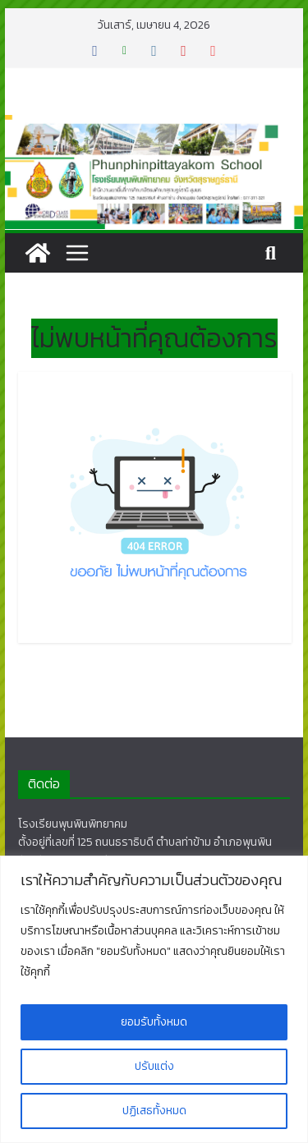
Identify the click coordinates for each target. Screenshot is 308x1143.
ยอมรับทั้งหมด (154, 1022)
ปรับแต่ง (154, 1066)
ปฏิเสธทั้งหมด (154, 1110)
